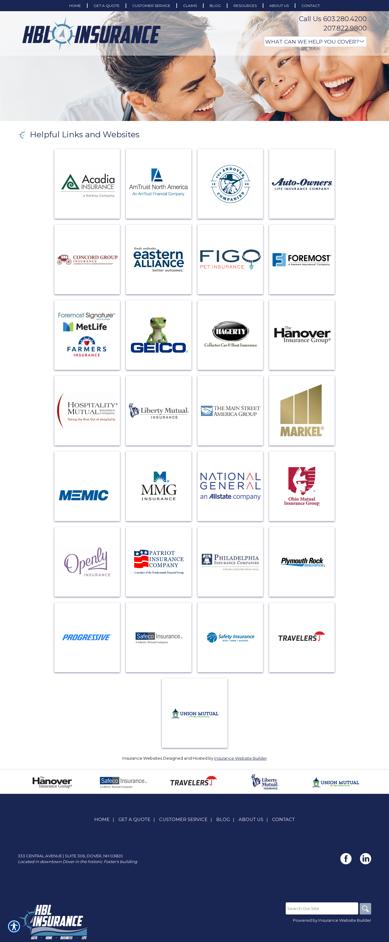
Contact (283, 820)
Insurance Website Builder (240, 758)
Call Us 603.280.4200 (333, 19)
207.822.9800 (345, 28)
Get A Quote (134, 820)
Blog (223, 820)
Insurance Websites (142, 758)
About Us (251, 820)
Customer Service (183, 820)
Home (102, 820)
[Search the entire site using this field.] (321, 909)
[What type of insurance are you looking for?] (315, 41)
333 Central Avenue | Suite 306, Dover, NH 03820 (70, 856)
